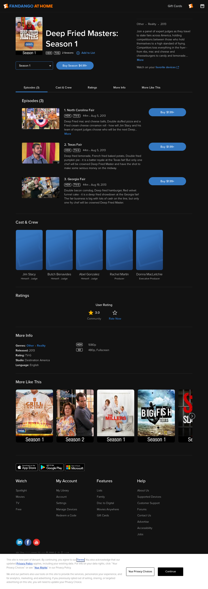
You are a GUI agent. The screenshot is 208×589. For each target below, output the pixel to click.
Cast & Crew (64, 87)
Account (61, 497)
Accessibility (144, 528)
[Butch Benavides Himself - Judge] (59, 255)
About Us (143, 490)
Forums (141, 509)
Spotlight (21, 490)
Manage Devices (66, 509)
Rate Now (115, 318)
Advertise (143, 521)
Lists (99, 490)
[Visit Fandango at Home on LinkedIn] (19, 542)
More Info (119, 87)
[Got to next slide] (192, 416)
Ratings (92, 87)
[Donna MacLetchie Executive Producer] (149, 255)
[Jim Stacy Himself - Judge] (29, 255)
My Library (62, 490)
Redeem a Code (66, 515)
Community (94, 318)
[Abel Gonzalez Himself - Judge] (89, 255)
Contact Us (144, 515)
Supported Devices (149, 497)
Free (19, 509)
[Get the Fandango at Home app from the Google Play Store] (51, 467)
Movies (20, 497)
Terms (80, 559)
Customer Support (148, 503)
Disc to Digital (105, 503)
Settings (61, 503)
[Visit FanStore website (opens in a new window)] (202, 6)
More (140, 60)
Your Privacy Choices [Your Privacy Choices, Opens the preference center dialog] (140, 571)
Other (30, 345)
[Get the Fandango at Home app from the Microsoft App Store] (75, 467)
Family (101, 497)
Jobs (140, 534)
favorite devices (167, 67)
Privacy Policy (24, 563)
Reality (41, 345)
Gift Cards (103, 515)
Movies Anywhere (108, 509)
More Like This (151, 87)
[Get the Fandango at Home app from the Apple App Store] (27, 467)
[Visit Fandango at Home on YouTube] (36, 542)
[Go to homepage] (28, 6)
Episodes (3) (31, 87)
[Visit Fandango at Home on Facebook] (28, 542)
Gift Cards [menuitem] (175, 6)
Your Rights (40, 567)
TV (17, 503)
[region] (104, 571)
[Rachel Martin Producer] (119, 255)
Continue (170, 571)
